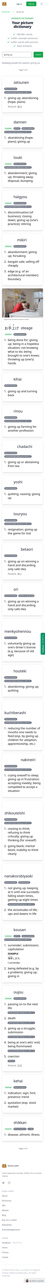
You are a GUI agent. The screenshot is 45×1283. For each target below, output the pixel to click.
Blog (4, 1215)
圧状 (20, 1065)
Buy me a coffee (9, 1220)
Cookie (5, 1257)
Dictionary (6, 12)
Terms (5, 1247)
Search (38, 54)
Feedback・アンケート (12, 1242)
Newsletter (7, 1225)
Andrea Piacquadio (18, 319)
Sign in (19, 4)
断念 (20, 106)
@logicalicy (22, 1273)
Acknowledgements (11, 1229)
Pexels (27, 319)
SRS (3, 1205)
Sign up (31, 4)
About (4, 1196)
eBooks (5, 1210)
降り (20, 573)
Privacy (5, 1252)
